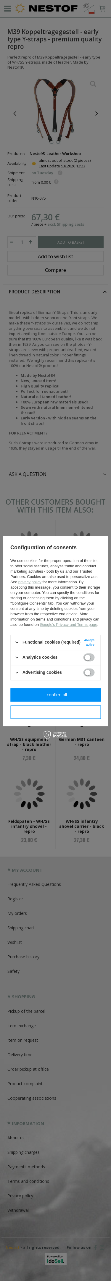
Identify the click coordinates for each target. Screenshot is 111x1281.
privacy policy (29, 582)
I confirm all (55, 694)
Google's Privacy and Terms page (68, 624)
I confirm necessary (55, 712)
